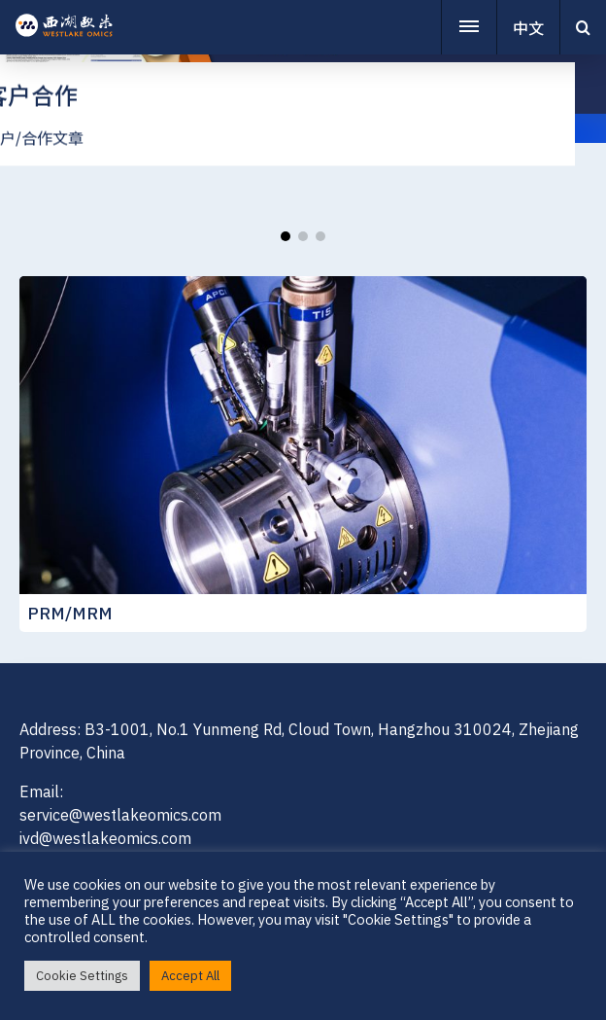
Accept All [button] (190, 975)
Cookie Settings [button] (82, 975)
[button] (285, 236)
